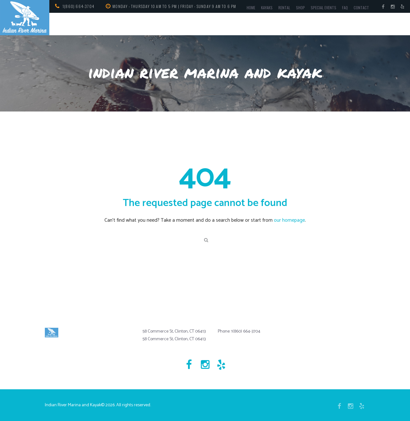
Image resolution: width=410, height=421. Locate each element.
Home (251, 7)
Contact (361, 7)
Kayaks (267, 7)
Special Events (323, 7)
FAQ (345, 7)
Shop (300, 7)
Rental (284, 7)
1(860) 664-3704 (78, 6)
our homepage (289, 220)
